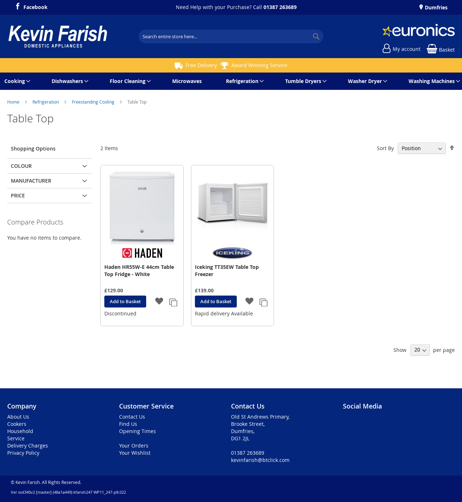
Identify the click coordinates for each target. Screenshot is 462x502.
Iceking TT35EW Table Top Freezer (227, 270)
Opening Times (137, 431)
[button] (159, 302)
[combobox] (231, 36)
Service (16, 438)
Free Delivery (201, 65)
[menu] (231, 81)
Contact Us (132, 416)
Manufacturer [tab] (31, 180)
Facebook (35, 6)
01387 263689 (280, 7)
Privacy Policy (23, 452)
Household (20, 431)
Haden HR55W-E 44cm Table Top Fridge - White (139, 270)
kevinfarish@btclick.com (260, 460)
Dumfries (435, 7)
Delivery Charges (27, 445)
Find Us (128, 423)
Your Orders (133, 445)
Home (14, 102)
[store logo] (57, 36)
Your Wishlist (135, 452)
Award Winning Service (259, 65)
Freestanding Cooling (94, 102)
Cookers (16, 423)
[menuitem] (16, 81)
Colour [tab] (21, 165)
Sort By (385, 148)
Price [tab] (18, 195)
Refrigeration (46, 102)
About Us (18, 416)
